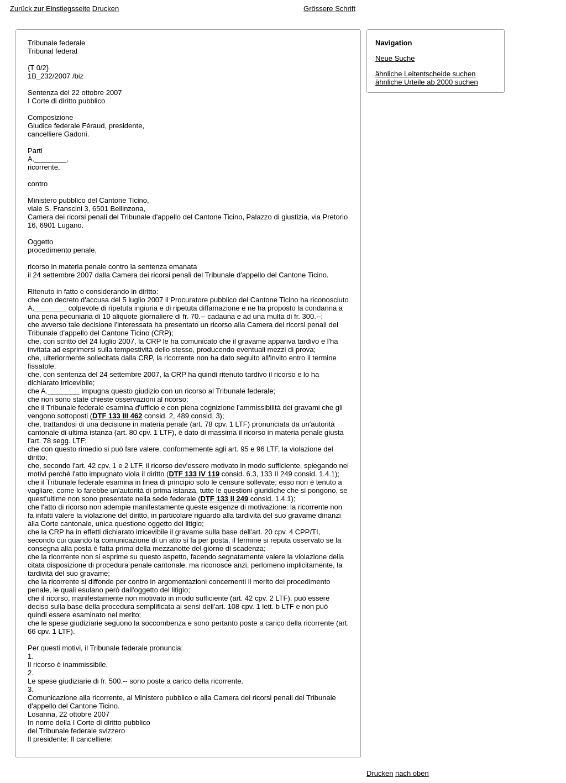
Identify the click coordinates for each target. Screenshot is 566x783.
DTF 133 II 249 (225, 499)
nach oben (412, 773)
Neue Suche (395, 58)
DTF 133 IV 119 (194, 474)
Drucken (105, 8)
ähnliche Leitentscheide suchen (425, 74)
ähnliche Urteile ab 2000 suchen (426, 82)
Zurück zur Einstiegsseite (50, 8)
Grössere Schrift (329, 8)
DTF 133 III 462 (117, 416)
